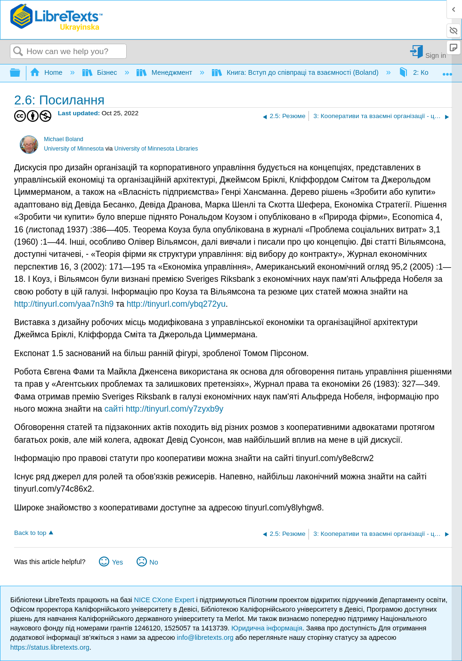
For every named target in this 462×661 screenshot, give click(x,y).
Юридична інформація (266, 628)
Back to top (30, 532)
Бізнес (100, 72)
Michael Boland (63, 139)
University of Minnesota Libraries (156, 148)
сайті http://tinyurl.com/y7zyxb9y (164, 409)
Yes (117, 562)
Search (18, 52)
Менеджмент (165, 72)
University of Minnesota (74, 148)
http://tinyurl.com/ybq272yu (176, 304)
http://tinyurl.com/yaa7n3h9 (63, 304)
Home (47, 72)
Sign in (435, 55)
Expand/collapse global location (447, 70)
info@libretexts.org (205, 637)
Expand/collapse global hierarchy (21, 73)
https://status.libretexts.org (49, 647)
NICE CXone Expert (165, 600)
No (153, 562)
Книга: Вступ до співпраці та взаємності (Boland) (296, 72)
